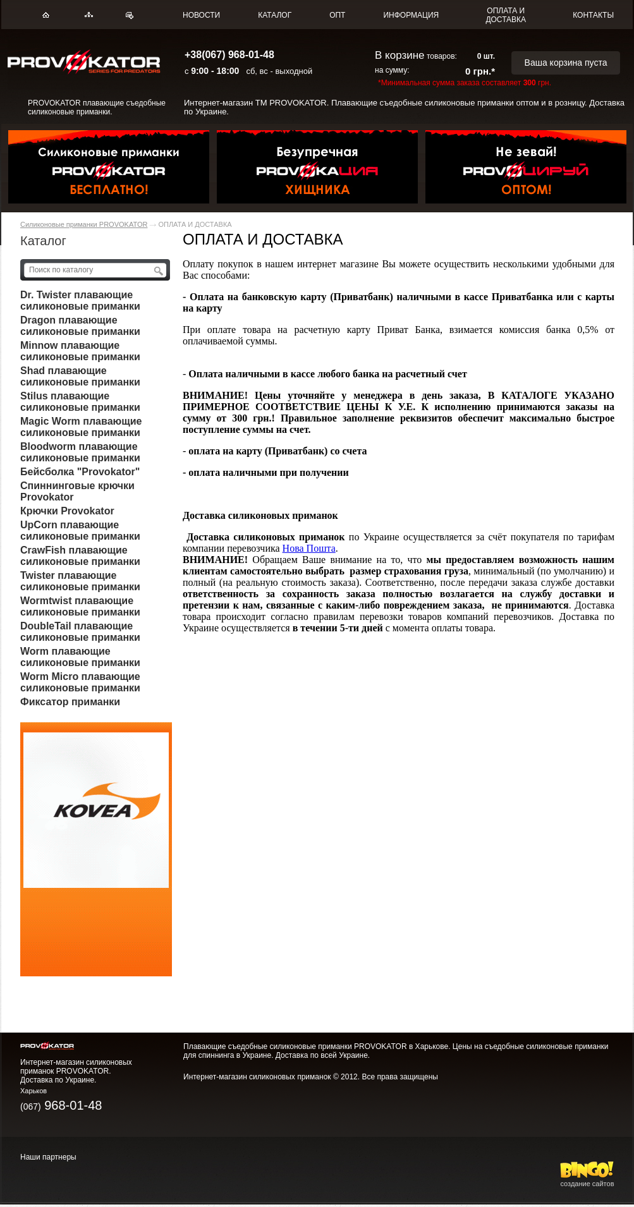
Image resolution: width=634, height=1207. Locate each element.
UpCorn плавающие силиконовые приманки (80, 530)
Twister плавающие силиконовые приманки (80, 581)
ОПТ (337, 15)
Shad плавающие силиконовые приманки (80, 376)
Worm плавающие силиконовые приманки (80, 657)
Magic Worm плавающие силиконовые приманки (81, 427)
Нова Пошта (309, 548)
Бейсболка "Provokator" (80, 471)
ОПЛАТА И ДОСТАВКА (505, 15)
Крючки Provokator (67, 511)
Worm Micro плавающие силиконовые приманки (80, 682)
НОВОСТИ (201, 15)
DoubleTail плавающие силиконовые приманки (80, 632)
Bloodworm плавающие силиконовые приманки (80, 452)
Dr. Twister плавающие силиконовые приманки (80, 300)
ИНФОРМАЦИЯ (411, 15)
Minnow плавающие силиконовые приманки (80, 351)
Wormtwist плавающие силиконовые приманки (80, 606)
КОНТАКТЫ (593, 15)
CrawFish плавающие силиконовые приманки (80, 556)
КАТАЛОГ (274, 15)
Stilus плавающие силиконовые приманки (80, 402)
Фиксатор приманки (70, 701)
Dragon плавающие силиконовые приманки (80, 326)
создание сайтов (587, 1179)
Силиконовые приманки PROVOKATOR (83, 224)
